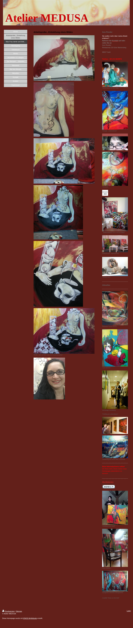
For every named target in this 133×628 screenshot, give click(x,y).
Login (129, 611)
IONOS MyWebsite (30, 618)
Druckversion (8, 611)
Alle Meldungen (108, 482)
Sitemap (19, 611)
